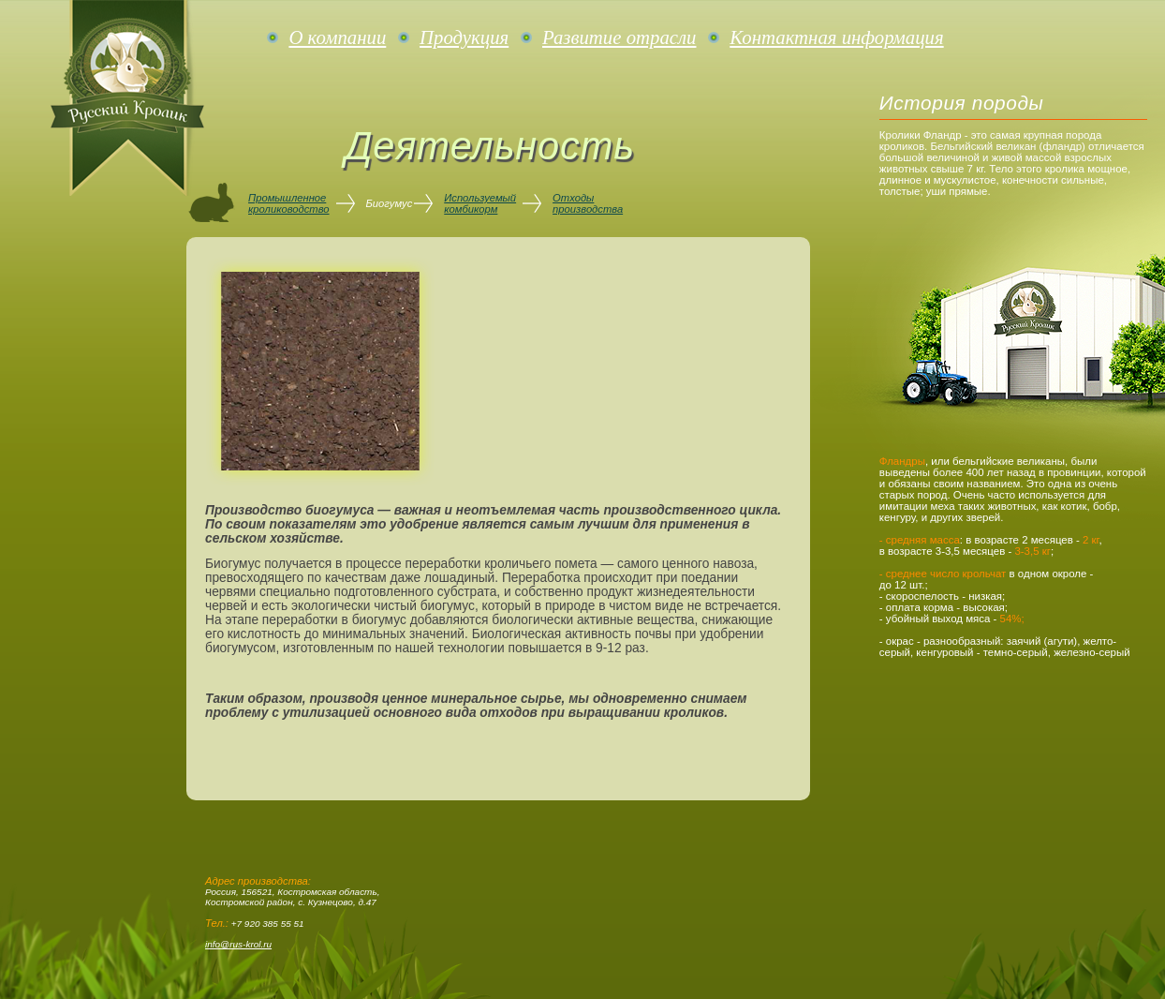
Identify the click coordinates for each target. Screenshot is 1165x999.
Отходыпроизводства (588, 203)
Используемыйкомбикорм (480, 203)
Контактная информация (836, 37)
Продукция (464, 37)
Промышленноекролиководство (289, 203)
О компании (337, 37)
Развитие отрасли (619, 37)
